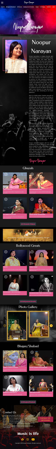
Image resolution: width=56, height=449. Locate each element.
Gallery (49, 7)
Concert (42, 7)
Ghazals (19, 7)
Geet (37, 7)
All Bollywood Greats (28, 301)
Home (3, 7)
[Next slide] (51, 325)
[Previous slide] (4, 325)
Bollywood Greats (29, 7)
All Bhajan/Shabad (28, 402)
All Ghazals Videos (28, 224)
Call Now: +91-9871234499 (45, 419)
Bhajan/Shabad (11, 7)
